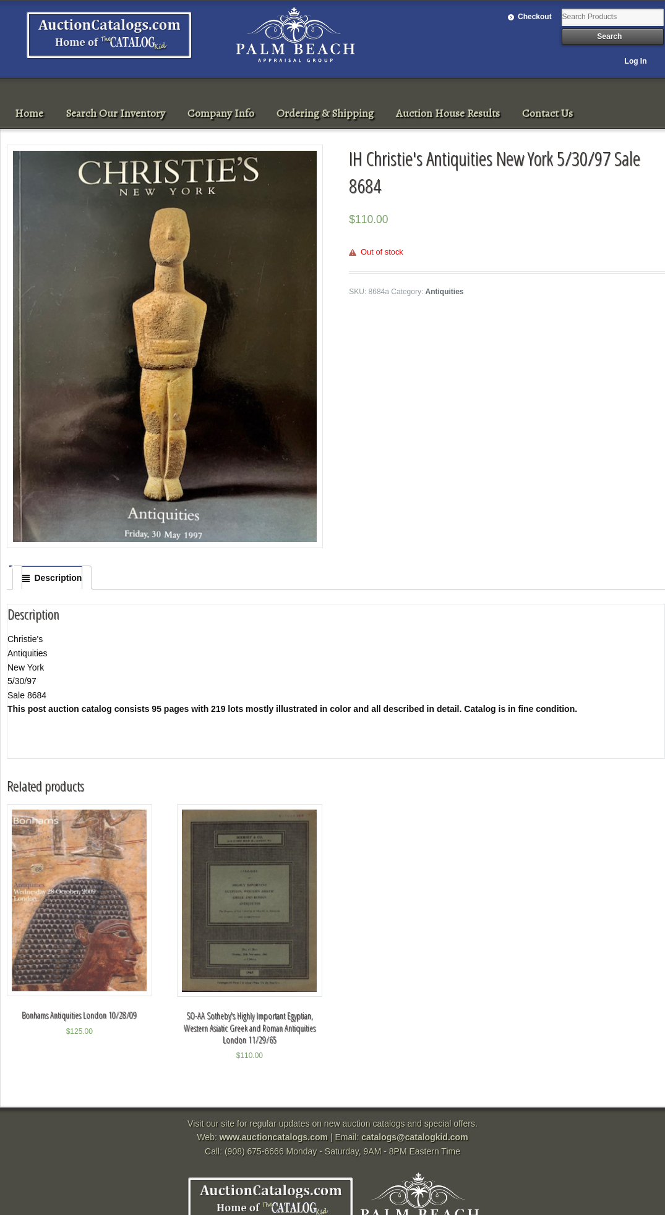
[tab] (52, 577)
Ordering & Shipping (325, 113)
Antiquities (445, 291)
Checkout (535, 16)
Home (29, 113)
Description (58, 578)
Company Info (220, 113)
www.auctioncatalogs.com (274, 1137)
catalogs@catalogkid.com (414, 1137)
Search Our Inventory (115, 113)
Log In (636, 61)
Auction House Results (448, 113)
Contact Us (547, 113)
